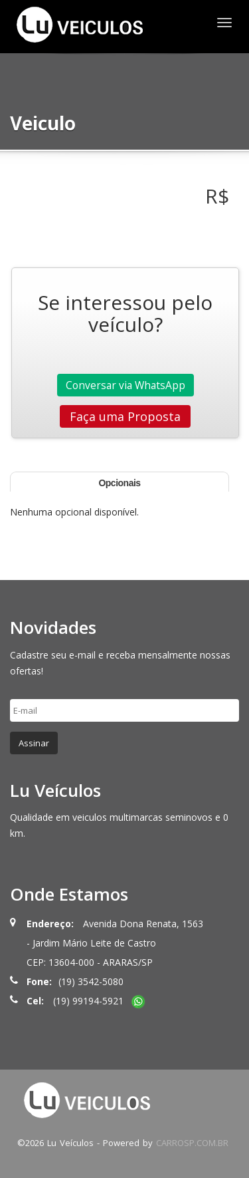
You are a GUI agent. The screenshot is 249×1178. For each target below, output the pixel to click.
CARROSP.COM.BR (192, 1143)
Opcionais (119, 483)
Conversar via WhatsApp (125, 385)
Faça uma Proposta (125, 416)
